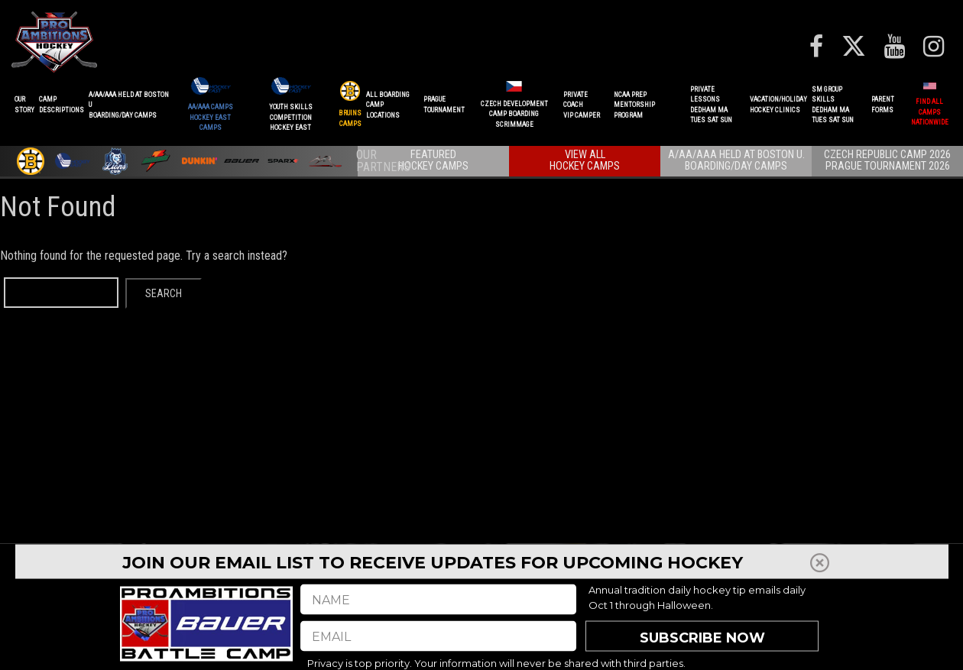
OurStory (24, 104)
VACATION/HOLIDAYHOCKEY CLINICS (778, 104)
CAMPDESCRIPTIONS (61, 104)
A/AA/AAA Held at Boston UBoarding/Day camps (129, 105)
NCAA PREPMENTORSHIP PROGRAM (634, 105)
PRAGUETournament (444, 104)
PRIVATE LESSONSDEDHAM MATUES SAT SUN (711, 105)
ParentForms (882, 104)
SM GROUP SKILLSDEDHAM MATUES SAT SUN (833, 105)
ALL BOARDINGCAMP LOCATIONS (388, 105)
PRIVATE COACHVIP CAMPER (581, 105)
